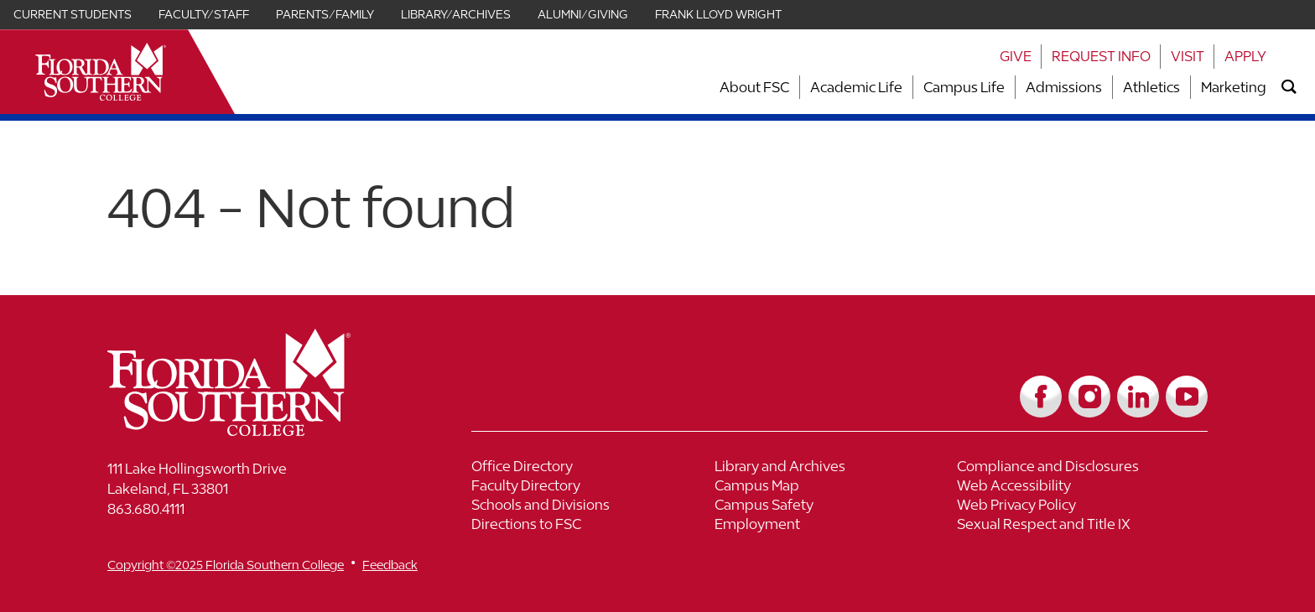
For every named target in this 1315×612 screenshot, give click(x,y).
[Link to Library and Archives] (836, 468)
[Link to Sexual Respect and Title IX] (1078, 526)
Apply (1245, 56)
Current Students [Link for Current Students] (72, 14)
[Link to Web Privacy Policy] (1078, 506)
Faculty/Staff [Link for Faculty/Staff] (204, 14)
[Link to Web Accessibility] (1078, 487)
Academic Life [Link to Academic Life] (856, 87)
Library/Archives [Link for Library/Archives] (456, 14)
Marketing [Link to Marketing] (1233, 87)
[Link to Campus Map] (836, 487)
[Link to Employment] (836, 526)
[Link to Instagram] (1089, 397)
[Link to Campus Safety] (836, 506)
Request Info (1101, 56)
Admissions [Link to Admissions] (1064, 87)
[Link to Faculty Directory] (593, 487)
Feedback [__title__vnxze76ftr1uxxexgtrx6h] (390, 565)
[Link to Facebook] (1041, 397)
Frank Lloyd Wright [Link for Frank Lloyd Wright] (718, 14)
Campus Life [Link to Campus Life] (964, 87)
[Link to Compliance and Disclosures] (1078, 468)
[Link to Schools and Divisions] (593, 506)
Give (1016, 56)
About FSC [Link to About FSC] (754, 87)
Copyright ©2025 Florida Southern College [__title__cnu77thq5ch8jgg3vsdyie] (225, 565)
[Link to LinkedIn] (1138, 397)
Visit (1187, 56)
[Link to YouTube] (1187, 397)
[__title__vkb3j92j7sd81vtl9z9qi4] (262, 429)
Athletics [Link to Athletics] (1151, 87)
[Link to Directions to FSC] (593, 526)
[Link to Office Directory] (593, 468)
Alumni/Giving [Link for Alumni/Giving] (583, 14)
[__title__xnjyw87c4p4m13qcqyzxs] (100, 72)
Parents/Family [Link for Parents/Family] (325, 14)
